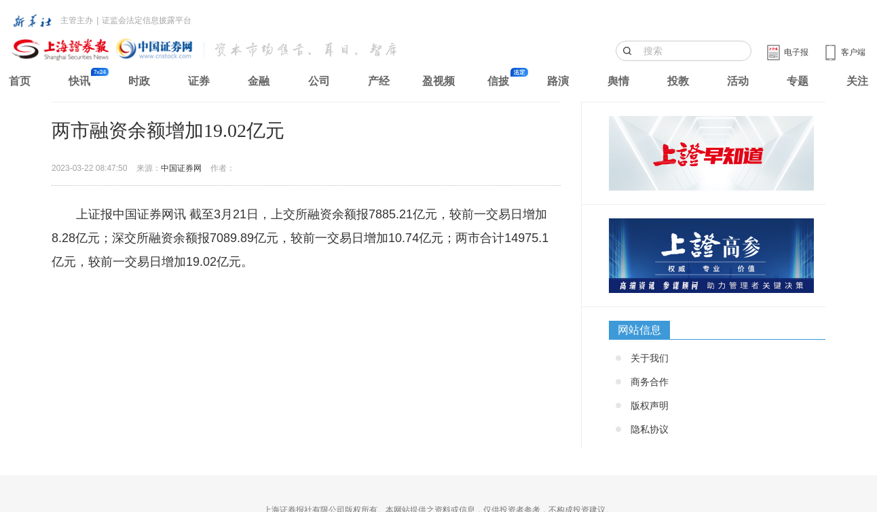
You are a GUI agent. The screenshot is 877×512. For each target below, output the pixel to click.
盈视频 (438, 81)
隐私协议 (650, 429)
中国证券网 (181, 168)
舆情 (618, 81)
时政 (139, 81)
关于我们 (650, 358)
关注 (857, 81)
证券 (199, 81)
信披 (498, 81)
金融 (258, 81)
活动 (738, 81)
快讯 (79, 81)
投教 (678, 81)
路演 (558, 81)
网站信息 (639, 330)
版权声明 (650, 405)
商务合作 (650, 381)
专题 (797, 81)
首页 (20, 81)
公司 (319, 81)
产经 (379, 81)
